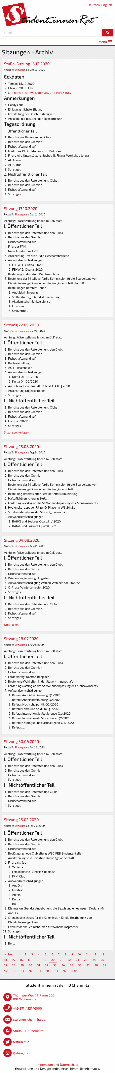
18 (36, 959)
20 (53, 959)
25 (94, 959)
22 (69, 959)
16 (21, 959)
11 (87, 954)
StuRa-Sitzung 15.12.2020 (27, 63)
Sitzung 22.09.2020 (21, 324)
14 (5, 959)
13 (102, 954)
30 (30, 965)
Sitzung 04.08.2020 (21, 540)
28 (13, 965)
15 (13, 959)
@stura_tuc (21, 1042)
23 (77, 959)
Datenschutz (69, 1064)
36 (79, 965)
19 (44, 959)
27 (5, 965)
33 (54, 965)
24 (85, 959)
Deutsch (94, 5)
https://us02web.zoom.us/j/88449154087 (43, 92)
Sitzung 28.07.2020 (21, 638)
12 (94, 954)
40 (6, 970)
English (106, 5)
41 (14, 970)
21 (61, 959)
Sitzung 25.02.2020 (21, 819)
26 (102, 959)
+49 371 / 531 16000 (27, 1008)
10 (79, 954)
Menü (106, 41)
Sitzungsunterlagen (16, 432)
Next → (76, 970)
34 (63, 965)
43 (31, 970)
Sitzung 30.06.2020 (21, 741)
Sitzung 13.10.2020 (20, 208)
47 (64, 970)
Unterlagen (11, 624)
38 (96, 965)
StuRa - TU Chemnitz (28, 1031)
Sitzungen (20, 69)
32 (46, 965)
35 (71, 965)
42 (22, 970)
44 (39, 970)
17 (29, 959)
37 (87, 965)
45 (48, 970)
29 (22, 965)
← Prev (8, 954)
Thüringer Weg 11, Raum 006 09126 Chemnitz (33, 997)
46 (56, 970)
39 (104, 965)
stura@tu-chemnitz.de (29, 1019)
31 (38, 965)
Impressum (45, 1064)
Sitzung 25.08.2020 (21, 446)
